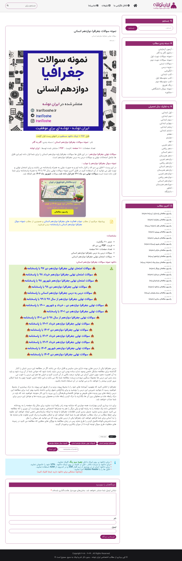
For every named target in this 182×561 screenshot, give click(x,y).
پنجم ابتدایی (166, 127)
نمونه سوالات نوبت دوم (161, 60)
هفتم (169, 134)
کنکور (169, 188)
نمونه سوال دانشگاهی (162, 89)
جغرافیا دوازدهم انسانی (106, 443)
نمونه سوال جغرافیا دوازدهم (57, 443)
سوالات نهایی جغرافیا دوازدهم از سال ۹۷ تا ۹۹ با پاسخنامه (60, 299)
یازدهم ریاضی (166, 163)
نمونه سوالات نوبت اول (161, 56)
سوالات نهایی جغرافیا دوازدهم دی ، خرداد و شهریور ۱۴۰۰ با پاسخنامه (65, 305)
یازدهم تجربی (166, 159)
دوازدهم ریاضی (165, 177)
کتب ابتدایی (166, 74)
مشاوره (168, 92)
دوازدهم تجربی (165, 174)
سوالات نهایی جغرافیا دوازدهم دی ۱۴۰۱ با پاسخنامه (75, 311)
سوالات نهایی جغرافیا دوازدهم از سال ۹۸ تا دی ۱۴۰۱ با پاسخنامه (59, 317)
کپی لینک (52, 448)
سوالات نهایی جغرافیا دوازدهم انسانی (83, 443)
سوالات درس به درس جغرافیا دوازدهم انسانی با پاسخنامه (59, 292)
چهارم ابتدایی (166, 123)
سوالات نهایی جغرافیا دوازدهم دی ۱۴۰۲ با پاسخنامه (59, 329)
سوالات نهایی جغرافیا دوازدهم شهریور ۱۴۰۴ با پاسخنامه (58, 348)
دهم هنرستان (165, 156)
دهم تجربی (167, 145)
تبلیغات (106, 6)
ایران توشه (103, 436)
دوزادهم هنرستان (164, 184)
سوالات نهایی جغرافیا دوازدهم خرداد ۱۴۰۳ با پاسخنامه (59, 335)
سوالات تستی (165, 64)
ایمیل (114, 527)
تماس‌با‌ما (93, 6)
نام (115, 518)
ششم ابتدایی (166, 130)
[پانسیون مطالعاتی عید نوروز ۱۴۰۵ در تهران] (62, 191)
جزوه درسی (166, 67)
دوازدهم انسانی (165, 181)
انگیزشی (168, 71)
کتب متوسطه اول (164, 78)
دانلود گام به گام (164, 53)
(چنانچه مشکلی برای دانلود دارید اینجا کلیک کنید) (59, 471)
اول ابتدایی (167, 112)
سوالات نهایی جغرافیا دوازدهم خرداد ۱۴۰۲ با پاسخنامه (59, 323)
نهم (170, 141)
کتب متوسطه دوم (164, 81)
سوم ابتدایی (166, 120)
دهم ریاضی (167, 148)
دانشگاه (168, 192)
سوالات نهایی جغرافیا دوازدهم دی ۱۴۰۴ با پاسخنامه (59, 354)
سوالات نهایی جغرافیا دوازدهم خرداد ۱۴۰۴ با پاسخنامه (59, 342)
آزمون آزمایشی (165, 49)
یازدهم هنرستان (164, 170)
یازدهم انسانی (165, 166)
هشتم (169, 138)
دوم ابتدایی (167, 116)
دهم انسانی (166, 152)
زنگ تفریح (167, 85)
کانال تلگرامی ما (122, 6)
